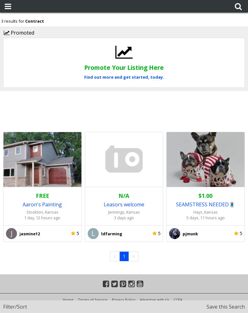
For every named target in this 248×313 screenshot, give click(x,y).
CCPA (178, 299)
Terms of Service (92, 299)
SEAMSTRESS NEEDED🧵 (205, 204)
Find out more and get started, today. (124, 77)
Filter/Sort (15, 306)
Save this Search (226, 306)
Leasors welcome (124, 204)
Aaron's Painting (42, 204)
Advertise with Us (154, 299)
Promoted (19, 32)
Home (68, 299)
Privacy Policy (123, 299)
